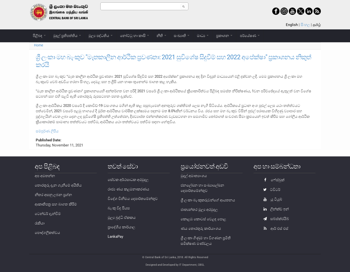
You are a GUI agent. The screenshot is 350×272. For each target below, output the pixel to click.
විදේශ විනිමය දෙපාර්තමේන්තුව (133, 198)
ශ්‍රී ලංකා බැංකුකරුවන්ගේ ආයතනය (208, 200)
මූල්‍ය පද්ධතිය (100, 36)
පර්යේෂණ (250, 36)
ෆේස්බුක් (272, 180)
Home (38, 45)
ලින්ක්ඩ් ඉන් (275, 209)
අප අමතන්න (45, 176)
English (292, 25)
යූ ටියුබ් (271, 199)
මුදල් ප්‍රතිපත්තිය (67, 36)
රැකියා (39, 223)
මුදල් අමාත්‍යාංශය (194, 176)
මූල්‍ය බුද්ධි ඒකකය (122, 217)
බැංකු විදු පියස (119, 208)
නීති (161, 36)
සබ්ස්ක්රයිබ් (275, 219)
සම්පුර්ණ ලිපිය (47, 131)
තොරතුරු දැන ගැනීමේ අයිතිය (58, 185)
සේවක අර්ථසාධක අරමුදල (128, 180)
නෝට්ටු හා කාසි (134, 36)
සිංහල (305, 25)
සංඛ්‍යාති (181, 36)
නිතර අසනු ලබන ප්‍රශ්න (53, 195)
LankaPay (115, 236)
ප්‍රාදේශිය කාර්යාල (121, 227)
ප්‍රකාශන (224, 36)
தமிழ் (317, 25)
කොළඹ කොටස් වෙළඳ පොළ (203, 219)
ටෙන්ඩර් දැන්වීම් (48, 214)
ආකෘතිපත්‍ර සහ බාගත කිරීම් (56, 204)
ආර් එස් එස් (274, 228)
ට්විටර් (270, 189)
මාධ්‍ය (203, 36)
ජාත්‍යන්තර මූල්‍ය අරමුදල (199, 209)
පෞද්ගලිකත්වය (47, 232)
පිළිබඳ (39, 36)
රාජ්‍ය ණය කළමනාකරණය (128, 189)
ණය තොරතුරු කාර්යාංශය (201, 228)
